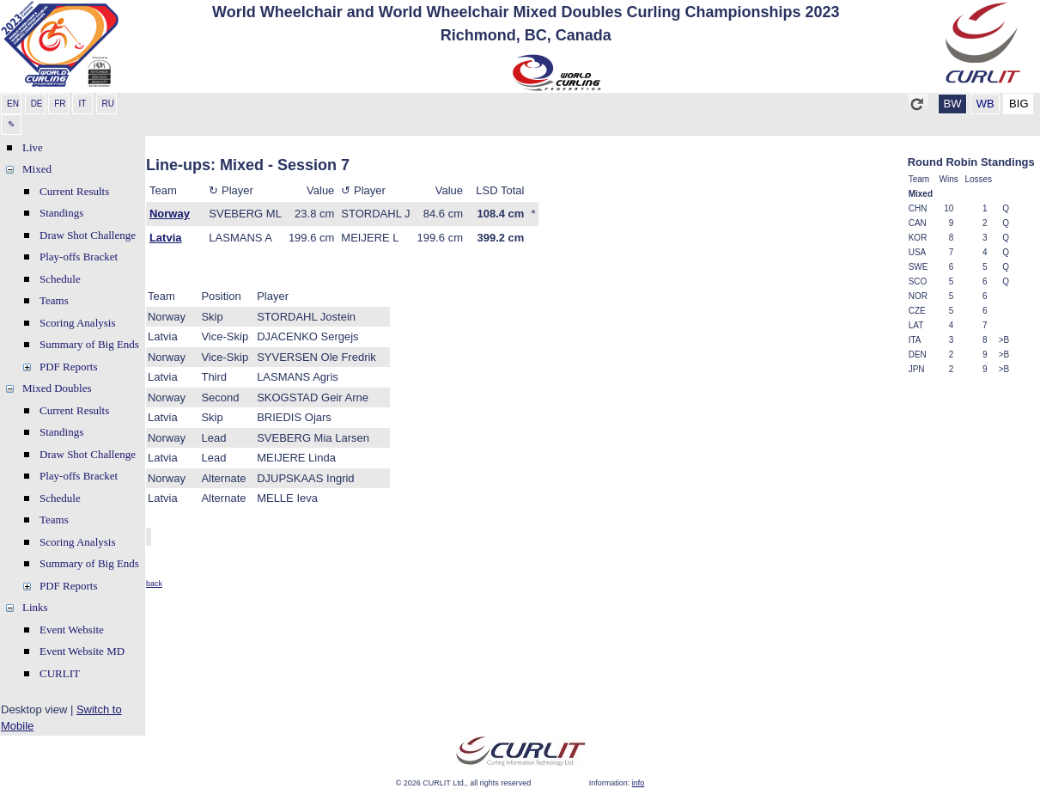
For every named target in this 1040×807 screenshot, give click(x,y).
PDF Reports (69, 366)
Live (32, 147)
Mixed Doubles (57, 388)
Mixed (37, 168)
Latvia (165, 237)
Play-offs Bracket (79, 256)
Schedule (60, 278)
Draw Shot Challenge (88, 235)
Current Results (74, 191)
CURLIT (60, 673)
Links (35, 607)
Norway (169, 213)
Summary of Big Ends (89, 344)
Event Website (72, 629)
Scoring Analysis (77, 322)
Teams (54, 300)
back (154, 583)
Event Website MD (82, 651)
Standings (61, 212)
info (638, 783)
